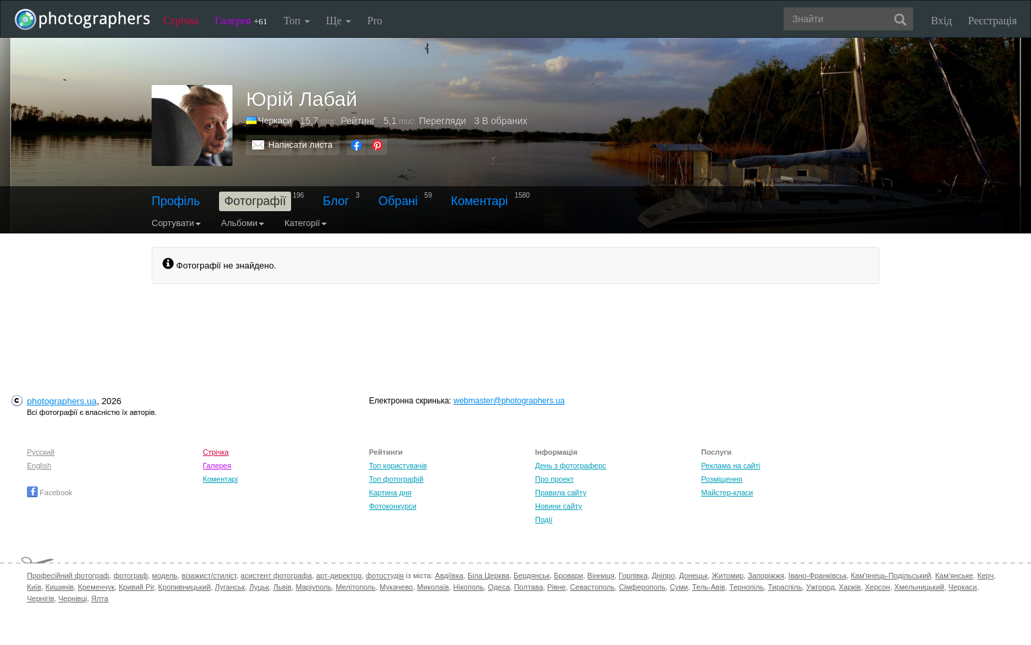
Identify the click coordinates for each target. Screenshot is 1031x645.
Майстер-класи (727, 492)
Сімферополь (642, 587)
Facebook (49, 492)
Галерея (241, 20)
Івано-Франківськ (817, 575)
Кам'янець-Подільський (890, 575)
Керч (985, 575)
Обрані (398, 201)
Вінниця (601, 575)
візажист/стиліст (208, 575)
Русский (41, 452)
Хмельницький (919, 587)
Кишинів (60, 587)
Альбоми (242, 223)
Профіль (176, 201)
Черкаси (962, 587)
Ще (338, 20)
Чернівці (73, 598)
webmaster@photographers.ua (509, 400)
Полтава (528, 587)
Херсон (877, 587)
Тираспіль (785, 587)
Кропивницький (184, 587)
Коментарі (479, 201)
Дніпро (663, 575)
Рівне (556, 587)
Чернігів (40, 598)
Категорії (305, 223)
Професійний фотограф (68, 575)
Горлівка (633, 575)
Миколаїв (433, 587)
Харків (850, 587)
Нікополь (469, 587)
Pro (374, 20)
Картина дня (390, 492)
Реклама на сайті (731, 465)
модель (165, 575)
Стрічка (181, 20)
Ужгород (820, 587)
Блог (336, 201)
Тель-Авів (708, 587)
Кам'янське (954, 575)
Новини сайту (558, 506)
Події (544, 519)
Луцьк (259, 587)
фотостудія (385, 575)
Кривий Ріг (136, 587)
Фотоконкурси (392, 506)
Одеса (498, 587)
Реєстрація (992, 20)
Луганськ (230, 587)
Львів (282, 587)
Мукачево (395, 587)
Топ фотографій (396, 479)
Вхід (941, 20)
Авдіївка (449, 575)
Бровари (569, 575)
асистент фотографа (276, 575)
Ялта (99, 598)
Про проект (554, 479)
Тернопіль (746, 587)
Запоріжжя (766, 575)
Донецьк (693, 575)
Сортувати (176, 223)
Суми (679, 587)
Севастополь (592, 587)
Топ (297, 20)
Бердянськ (531, 575)
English (39, 465)
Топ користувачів (398, 465)
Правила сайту (560, 492)
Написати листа (300, 145)
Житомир (727, 575)
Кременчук (96, 587)
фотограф (130, 575)
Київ (34, 587)
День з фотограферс (570, 465)
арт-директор (339, 575)
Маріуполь (314, 587)
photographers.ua (61, 401)
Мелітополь (355, 587)
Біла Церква (488, 575)
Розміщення (722, 479)
